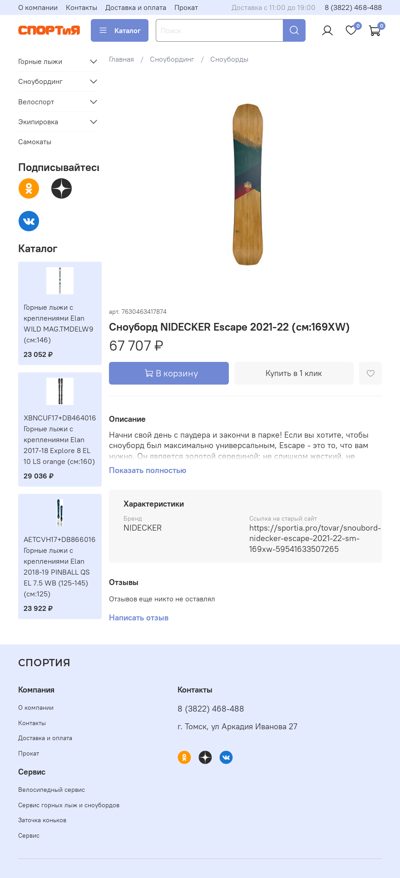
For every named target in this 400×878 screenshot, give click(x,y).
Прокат (186, 7)
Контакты (81, 7)
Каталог (120, 30)
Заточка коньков (42, 820)
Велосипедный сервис (51, 789)
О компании (38, 7)
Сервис (29, 835)
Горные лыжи (40, 61)
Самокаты (34, 141)
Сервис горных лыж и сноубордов (68, 805)
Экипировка (38, 121)
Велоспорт (36, 101)
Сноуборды (229, 58)
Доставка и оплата (135, 7)
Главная (121, 58)
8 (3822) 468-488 (353, 7)
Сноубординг (172, 58)
